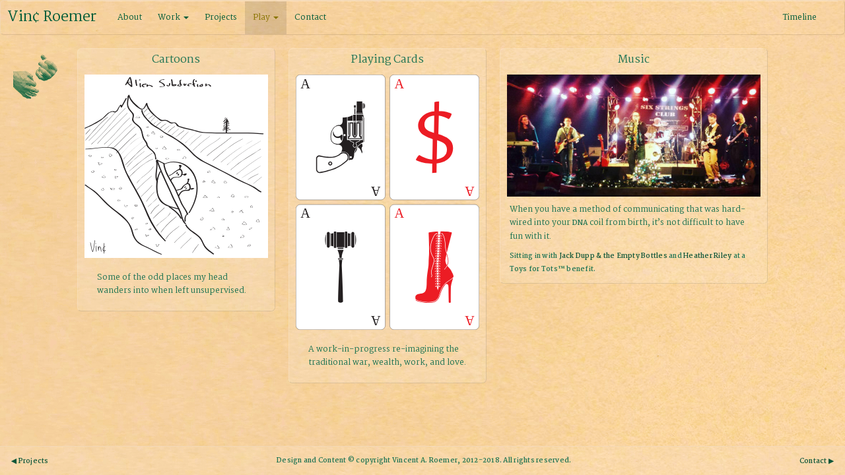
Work (173, 17)
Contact (310, 17)
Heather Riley (707, 256)
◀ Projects (30, 461)
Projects (221, 17)
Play (266, 17)
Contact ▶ (816, 461)
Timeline (800, 17)
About (130, 17)
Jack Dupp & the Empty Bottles (613, 256)
